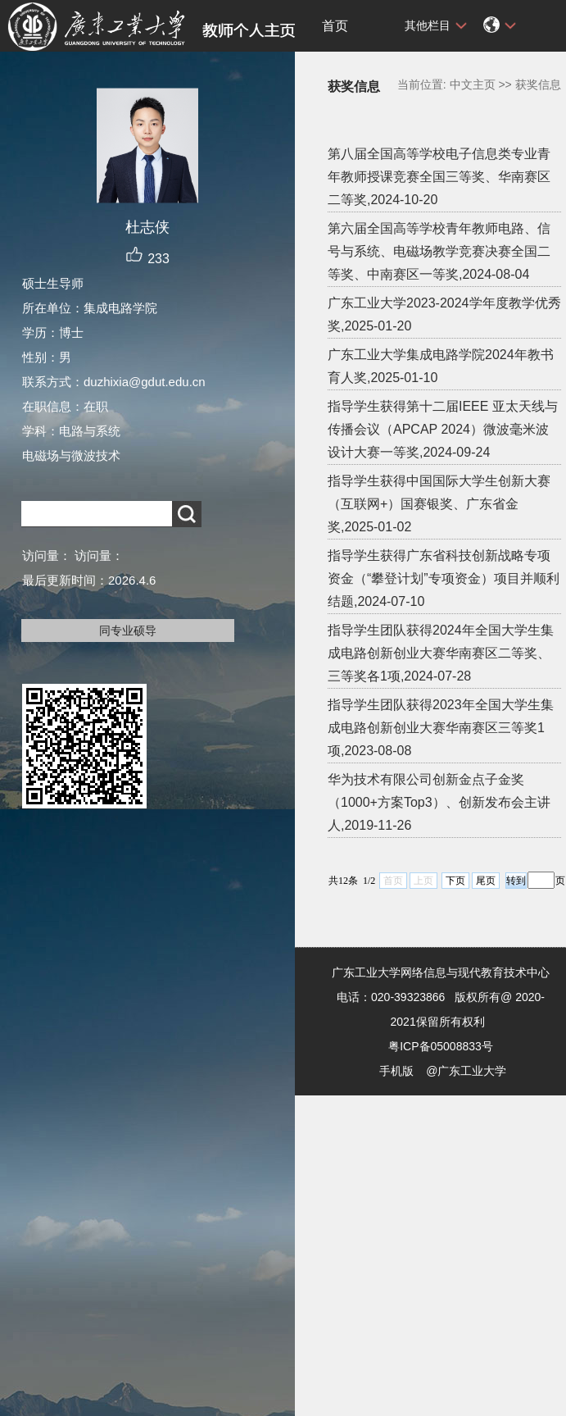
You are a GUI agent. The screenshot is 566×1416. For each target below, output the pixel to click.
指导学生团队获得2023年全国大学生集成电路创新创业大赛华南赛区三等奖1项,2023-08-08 (441, 728)
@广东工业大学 (466, 1070)
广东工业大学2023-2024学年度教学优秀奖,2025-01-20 (444, 314)
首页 (335, 26)
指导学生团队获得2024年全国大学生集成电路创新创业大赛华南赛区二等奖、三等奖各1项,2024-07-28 (441, 653)
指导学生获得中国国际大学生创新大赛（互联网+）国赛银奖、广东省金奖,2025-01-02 (439, 504)
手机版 (396, 1070)
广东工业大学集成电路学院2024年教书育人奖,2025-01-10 (441, 366)
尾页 (486, 880)
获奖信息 (538, 84)
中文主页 (473, 84)
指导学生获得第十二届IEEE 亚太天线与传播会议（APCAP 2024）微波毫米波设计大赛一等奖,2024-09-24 (443, 429)
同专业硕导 (127, 630)
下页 (455, 880)
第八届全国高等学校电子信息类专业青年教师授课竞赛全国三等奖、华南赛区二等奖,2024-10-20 (439, 177)
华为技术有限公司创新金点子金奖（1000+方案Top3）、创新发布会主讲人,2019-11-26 (439, 802)
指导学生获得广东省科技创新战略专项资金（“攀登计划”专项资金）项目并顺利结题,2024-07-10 (443, 578)
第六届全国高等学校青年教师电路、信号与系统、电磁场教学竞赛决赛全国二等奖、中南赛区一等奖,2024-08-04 (439, 251)
